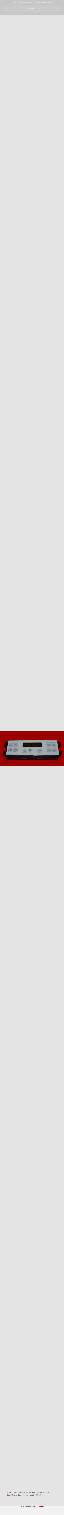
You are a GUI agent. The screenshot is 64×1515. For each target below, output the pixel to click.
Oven (41, 1506)
